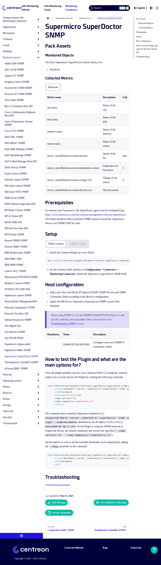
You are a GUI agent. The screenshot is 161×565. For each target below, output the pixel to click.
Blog (105, 547)
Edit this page (56, 502)
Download (136, 547)
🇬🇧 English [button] (139, 8)
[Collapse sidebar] (21, 536)
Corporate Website (73, 547)
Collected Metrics (146, 28)
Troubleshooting (142, 57)
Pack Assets (141, 19)
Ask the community (59, 512)
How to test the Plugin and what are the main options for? (147, 49)
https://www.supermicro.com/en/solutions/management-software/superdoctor (85, 214)
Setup (138, 37)
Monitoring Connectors (71, 8)
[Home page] (48, 18)
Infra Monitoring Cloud (52, 8)
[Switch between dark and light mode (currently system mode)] (151, 8)
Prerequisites (141, 32)
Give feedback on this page (111, 502)
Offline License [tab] (78, 243)
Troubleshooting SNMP (63, 323)
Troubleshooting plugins (57, 484)
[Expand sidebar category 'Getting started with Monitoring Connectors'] (38, 19)
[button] (157, 8)
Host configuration (143, 41)
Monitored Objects (146, 23)
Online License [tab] (56, 243)
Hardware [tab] (53, 87)
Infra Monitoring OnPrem (30, 8)
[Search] (109, 8)
